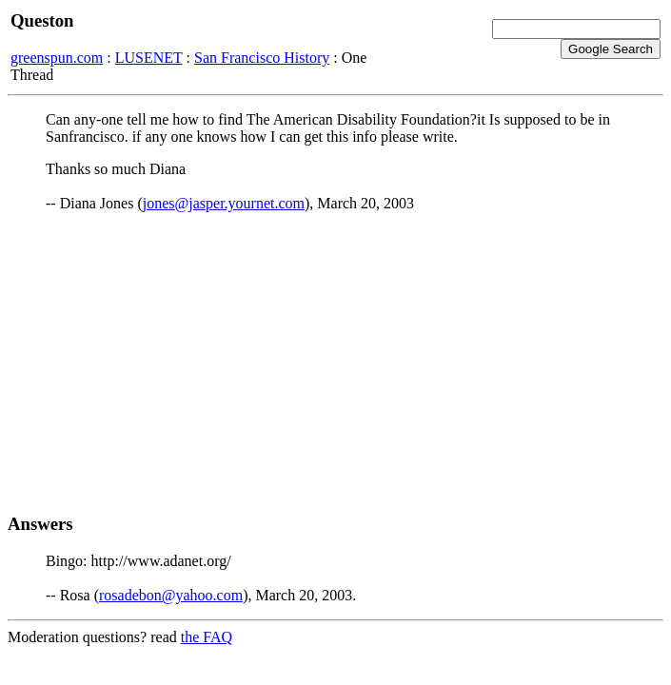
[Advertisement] (335, 362)
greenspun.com (56, 57)
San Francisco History (261, 57)
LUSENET (149, 57)
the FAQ (206, 637)
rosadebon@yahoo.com (171, 595)
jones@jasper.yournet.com (224, 203)
